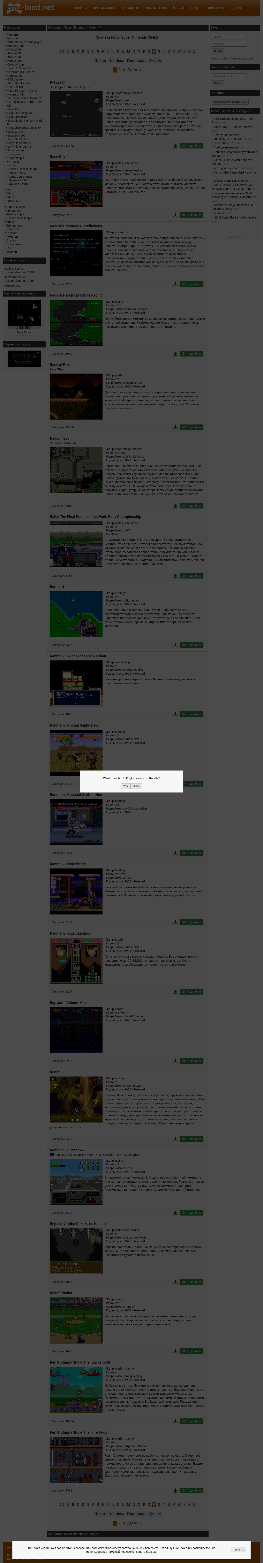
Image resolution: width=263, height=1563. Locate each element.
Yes (125, 786)
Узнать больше (146, 1551)
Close (136, 786)
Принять (238, 1549)
